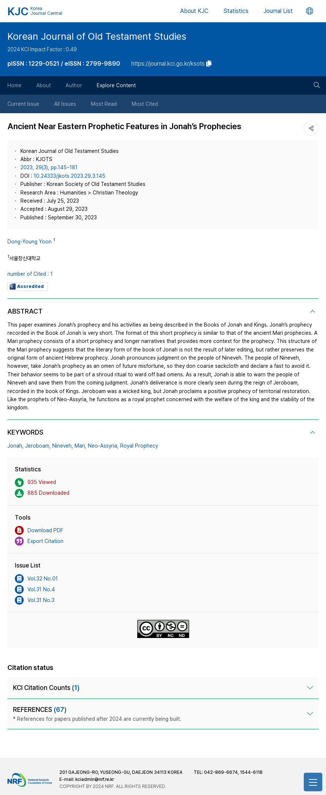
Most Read (104, 104)
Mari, (80, 446)
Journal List (278, 10)
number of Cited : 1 (30, 274)
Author (74, 85)
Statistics (235, 10)
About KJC (194, 10)
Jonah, (15, 446)
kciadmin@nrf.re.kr (94, 779)
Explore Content (116, 85)
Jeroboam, (38, 446)
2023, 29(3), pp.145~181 (49, 167)
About (43, 85)
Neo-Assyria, (103, 446)
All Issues (65, 104)
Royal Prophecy (139, 446)
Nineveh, (62, 446)
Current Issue (23, 104)
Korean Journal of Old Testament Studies (96, 36)
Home (14, 85)
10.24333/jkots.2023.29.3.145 (69, 176)
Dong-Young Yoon (29, 242)
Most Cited (145, 104)
